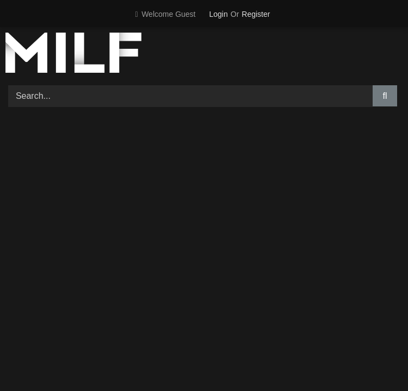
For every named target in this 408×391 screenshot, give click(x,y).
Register (256, 14)
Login (218, 14)
